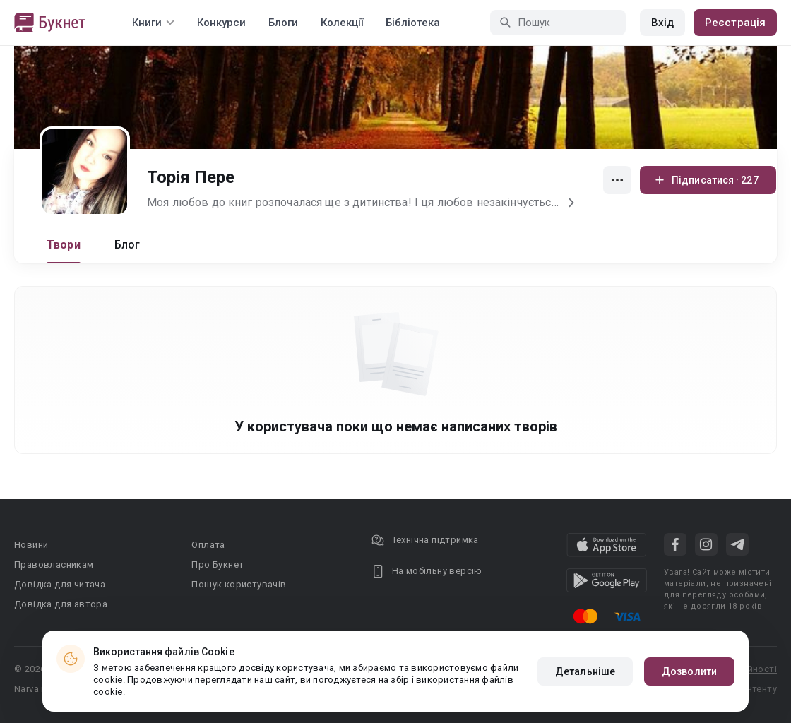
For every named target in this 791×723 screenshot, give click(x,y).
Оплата (208, 544)
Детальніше (585, 671)
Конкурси (221, 22)
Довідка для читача (59, 584)
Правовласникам (54, 564)
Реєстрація (735, 22)
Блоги (283, 22)
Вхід (662, 22)
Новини (31, 544)
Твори (64, 244)
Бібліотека (413, 22)
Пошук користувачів (238, 584)
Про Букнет (217, 564)
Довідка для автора (60, 604)
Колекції (342, 22)
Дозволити (689, 671)
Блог (127, 244)
